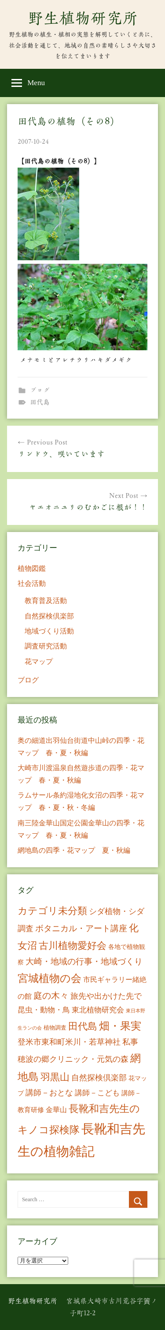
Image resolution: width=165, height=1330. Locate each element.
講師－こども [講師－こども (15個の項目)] (97, 1093)
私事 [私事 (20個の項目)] (130, 1042)
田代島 (40, 402)
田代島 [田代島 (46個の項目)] (82, 1026)
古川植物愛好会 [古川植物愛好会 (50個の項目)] (72, 945)
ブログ (40, 390)
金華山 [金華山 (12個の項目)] (56, 1109)
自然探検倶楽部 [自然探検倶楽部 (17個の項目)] (99, 1077)
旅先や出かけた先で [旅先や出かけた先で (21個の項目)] (106, 996)
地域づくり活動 (49, 631)
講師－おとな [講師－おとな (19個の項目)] (49, 1092)
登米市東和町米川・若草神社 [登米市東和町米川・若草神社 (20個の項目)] (69, 1042)
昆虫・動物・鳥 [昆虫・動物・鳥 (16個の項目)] (44, 1010)
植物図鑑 (32, 568)
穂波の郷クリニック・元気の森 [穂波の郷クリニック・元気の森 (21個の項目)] (73, 1059)
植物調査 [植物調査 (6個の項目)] (55, 1027)
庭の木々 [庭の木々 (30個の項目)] (51, 995)
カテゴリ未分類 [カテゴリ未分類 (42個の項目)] (52, 911)
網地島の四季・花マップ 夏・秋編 (74, 850)
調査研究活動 (46, 646)
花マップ (39, 661)
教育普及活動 (46, 600)
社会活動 (32, 583)
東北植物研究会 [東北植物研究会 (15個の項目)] (98, 1010)
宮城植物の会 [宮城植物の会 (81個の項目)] (49, 978)
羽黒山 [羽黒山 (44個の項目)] (55, 1077)
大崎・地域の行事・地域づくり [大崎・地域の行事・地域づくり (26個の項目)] (84, 961)
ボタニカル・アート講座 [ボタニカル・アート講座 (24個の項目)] (81, 928)
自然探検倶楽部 (49, 616)
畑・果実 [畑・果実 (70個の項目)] (120, 1026)
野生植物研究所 (82, 18)
